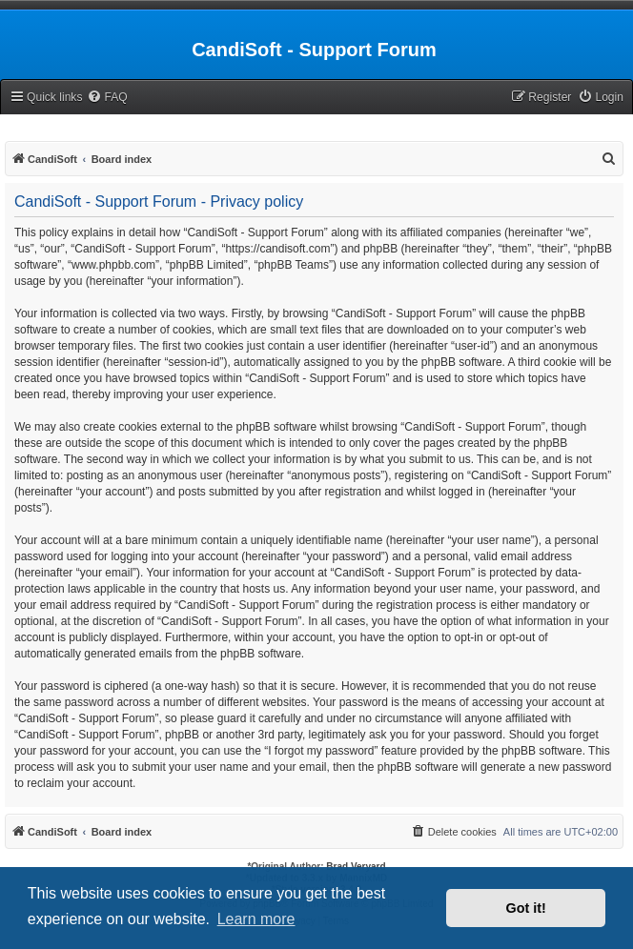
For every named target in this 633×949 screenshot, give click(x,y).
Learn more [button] (256, 919)
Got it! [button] (526, 908)
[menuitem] (107, 98)
